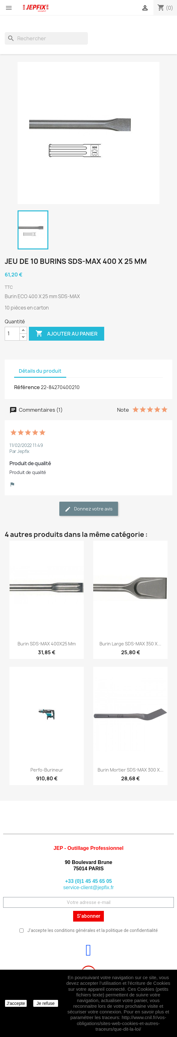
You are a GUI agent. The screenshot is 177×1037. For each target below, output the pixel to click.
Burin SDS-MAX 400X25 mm (47, 644)
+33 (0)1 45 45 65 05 (88, 881)
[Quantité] (12, 334)
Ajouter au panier (66, 334)
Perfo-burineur (46, 770)
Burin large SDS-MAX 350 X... (130, 644)
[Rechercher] (46, 38)
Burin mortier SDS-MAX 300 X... (131, 770)
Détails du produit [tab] (40, 371)
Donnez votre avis (89, 509)
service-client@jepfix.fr (88, 887)
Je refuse (45, 1003)
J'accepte (16, 1003)
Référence (27, 387)
